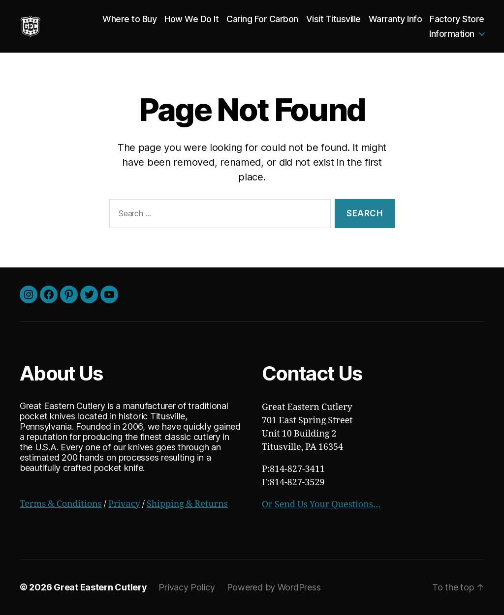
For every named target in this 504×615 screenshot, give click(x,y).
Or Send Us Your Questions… (321, 504)
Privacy (124, 504)
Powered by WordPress (274, 587)
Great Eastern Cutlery (100, 587)
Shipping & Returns (187, 504)
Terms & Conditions (61, 504)
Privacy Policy (186, 587)
